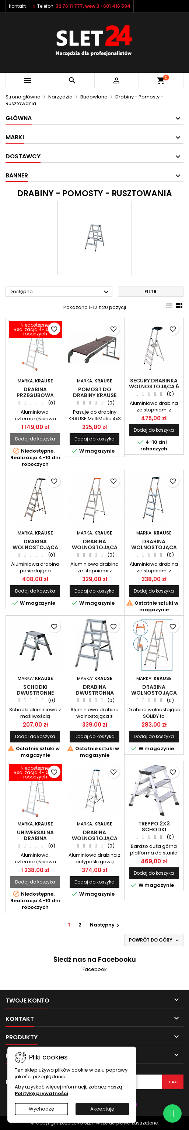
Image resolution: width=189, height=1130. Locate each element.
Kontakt (17, 6)
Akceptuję (102, 1108)
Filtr (150, 291)
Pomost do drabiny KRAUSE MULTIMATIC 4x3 (94, 395)
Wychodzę (41, 1108)
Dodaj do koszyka (35, 439)
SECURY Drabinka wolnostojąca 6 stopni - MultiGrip (154, 386)
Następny (105, 924)
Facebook (95, 969)
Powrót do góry (154, 940)
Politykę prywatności (41, 1093)
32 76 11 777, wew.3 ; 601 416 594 (93, 6)
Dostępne (60, 292)
